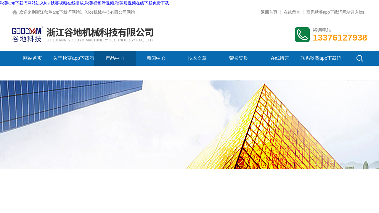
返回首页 (269, 12)
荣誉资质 (238, 58)
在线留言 (292, 12)
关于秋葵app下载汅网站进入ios (73, 65)
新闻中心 (156, 58)
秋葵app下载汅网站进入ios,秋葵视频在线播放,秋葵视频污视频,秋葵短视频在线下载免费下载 (84, 3)
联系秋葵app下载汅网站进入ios (335, 12)
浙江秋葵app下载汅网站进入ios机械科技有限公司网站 (85, 12)
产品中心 (114, 58)
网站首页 (32, 58)
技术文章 (197, 58)
